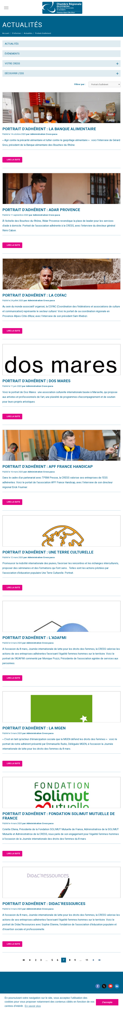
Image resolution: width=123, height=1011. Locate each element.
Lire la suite (13, 160)
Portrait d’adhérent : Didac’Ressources (43, 903)
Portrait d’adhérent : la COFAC (34, 295)
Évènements (12, 53)
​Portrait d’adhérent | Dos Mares (36, 381)
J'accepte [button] (107, 1002)
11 (87, 960)
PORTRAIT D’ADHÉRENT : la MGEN (34, 728)
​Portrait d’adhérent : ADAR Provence (41, 210)
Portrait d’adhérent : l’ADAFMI (34, 637)
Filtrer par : (80, 84)
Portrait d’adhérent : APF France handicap (47, 466)
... (47, 960)
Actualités (12, 43)
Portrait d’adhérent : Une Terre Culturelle (47, 552)
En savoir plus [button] (33, 1006)
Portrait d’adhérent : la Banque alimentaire (49, 129)
